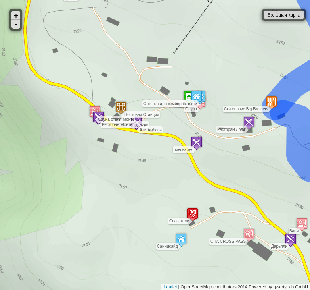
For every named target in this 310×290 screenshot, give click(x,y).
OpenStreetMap (196, 286)
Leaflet (170, 286)
